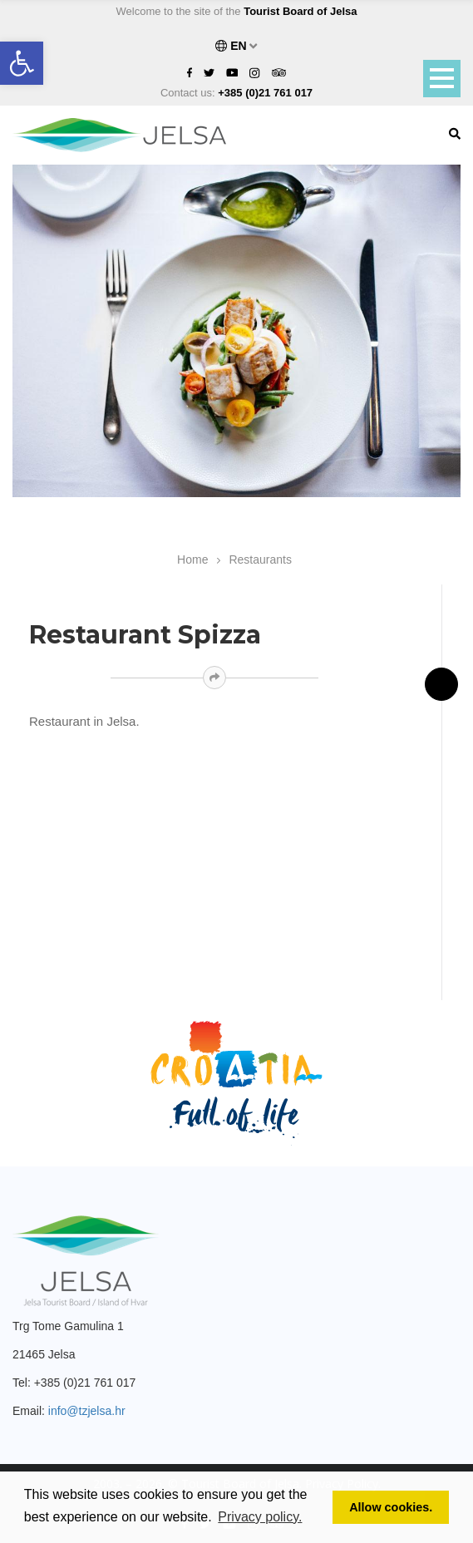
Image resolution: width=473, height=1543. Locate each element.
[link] (21, 63)
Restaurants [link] (260, 559)
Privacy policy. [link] (260, 1517)
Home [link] (192, 559)
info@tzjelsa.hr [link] (87, 1410)
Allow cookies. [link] (390, 1507)
